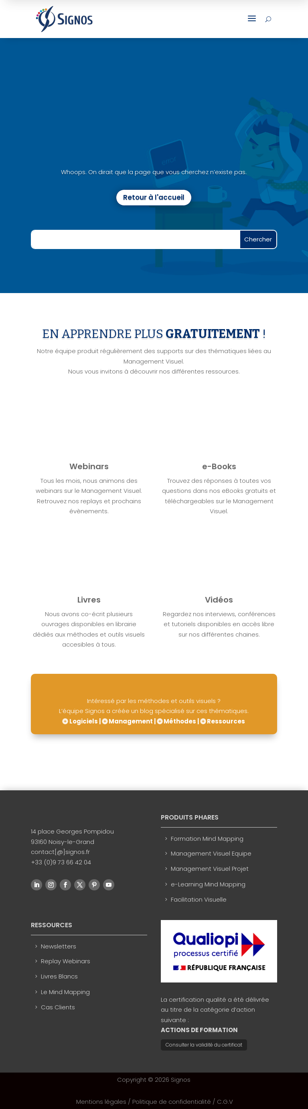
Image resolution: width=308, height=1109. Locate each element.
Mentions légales (101, 1101)
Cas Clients (58, 1007)
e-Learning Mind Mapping (208, 884)
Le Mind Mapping (65, 992)
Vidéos (219, 599)
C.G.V (225, 1101)
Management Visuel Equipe (211, 853)
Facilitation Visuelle (199, 899)
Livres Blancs (59, 976)
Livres (89, 599)
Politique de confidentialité (171, 1101)
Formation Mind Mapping (207, 838)
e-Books (219, 466)
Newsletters (58, 946)
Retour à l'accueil (153, 197)
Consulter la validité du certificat (204, 1044)
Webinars (89, 466)
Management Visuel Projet (210, 868)
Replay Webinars (65, 961)
